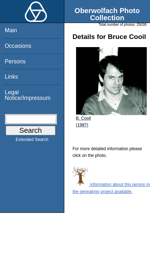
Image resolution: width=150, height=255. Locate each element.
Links (11, 77)
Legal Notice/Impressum (27, 95)
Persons (15, 61)
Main (11, 30)
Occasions (18, 46)
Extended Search (32, 141)
